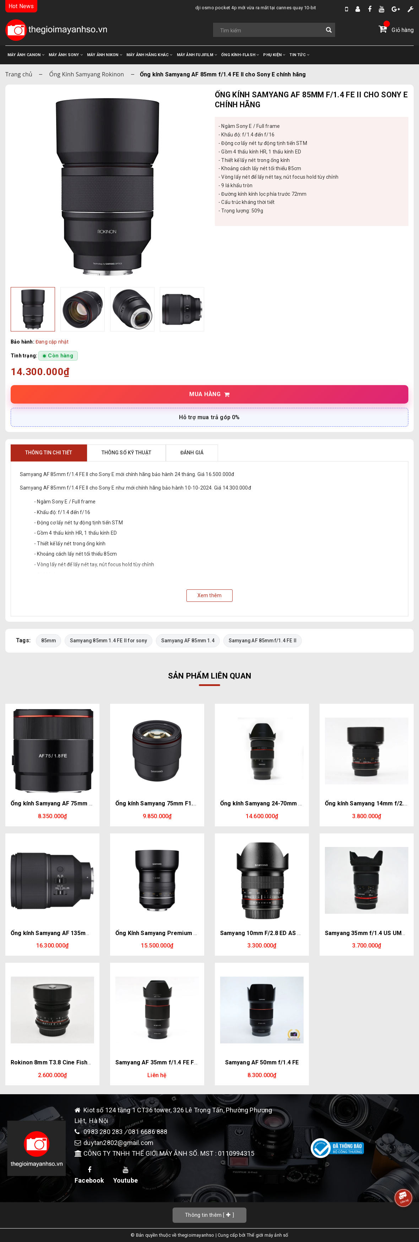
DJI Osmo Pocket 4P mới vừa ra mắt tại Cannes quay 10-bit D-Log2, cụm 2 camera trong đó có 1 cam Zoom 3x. (249, 7)
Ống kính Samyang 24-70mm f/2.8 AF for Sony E (284, 803)
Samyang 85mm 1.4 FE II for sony (108, 640)
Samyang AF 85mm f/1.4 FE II (262, 640)
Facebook (89, 1175)
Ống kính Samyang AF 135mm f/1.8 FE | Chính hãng (79, 933)
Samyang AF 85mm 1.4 (187, 640)
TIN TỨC (299, 55)
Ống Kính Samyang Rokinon (86, 74)
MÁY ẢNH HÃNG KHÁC (149, 55)
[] (209, 1214)
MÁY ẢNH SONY (66, 55)
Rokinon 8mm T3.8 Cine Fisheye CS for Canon (73, 1062)
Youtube (125, 1175)
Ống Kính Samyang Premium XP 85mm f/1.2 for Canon (188, 933)
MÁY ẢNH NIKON (104, 55)
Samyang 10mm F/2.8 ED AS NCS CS (269, 933)
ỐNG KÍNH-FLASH (240, 55)
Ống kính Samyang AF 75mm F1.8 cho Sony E (71, 803)
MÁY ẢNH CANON (25, 55)
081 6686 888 (147, 1131)
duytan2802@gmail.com (118, 1142)
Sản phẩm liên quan (209, 675)
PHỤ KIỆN (274, 55)
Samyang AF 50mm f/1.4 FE (262, 1062)
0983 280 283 (103, 1131)
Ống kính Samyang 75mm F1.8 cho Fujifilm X (174, 803)
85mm (48, 640)
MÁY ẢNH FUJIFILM (197, 55)
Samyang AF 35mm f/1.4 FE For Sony (165, 1062)
